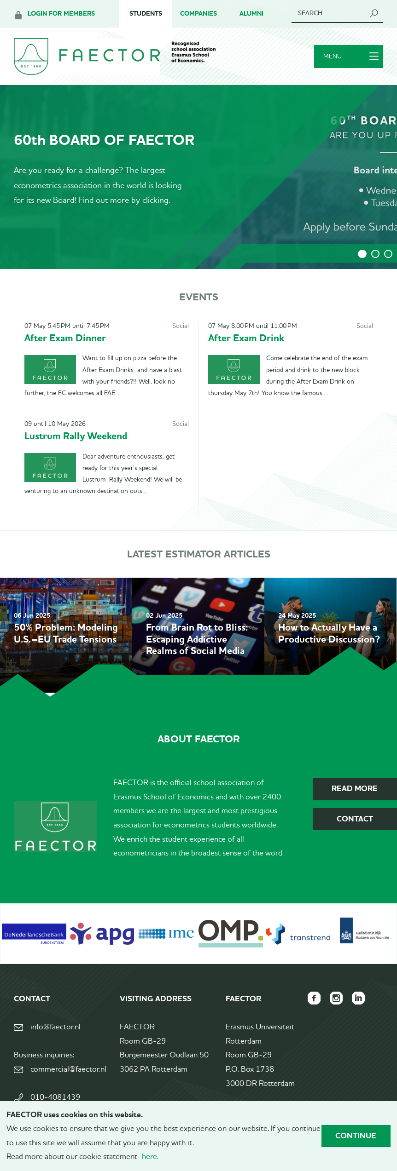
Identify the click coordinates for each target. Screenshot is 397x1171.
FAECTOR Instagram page (336, 998)
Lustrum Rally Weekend (75, 436)
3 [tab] (388, 254)
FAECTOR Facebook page (314, 998)
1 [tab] (362, 254)
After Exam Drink (246, 338)
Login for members (61, 13)
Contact (154, 874)
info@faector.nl (55, 1027)
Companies (198, 13)
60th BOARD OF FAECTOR (104, 140)
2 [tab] (375, 254)
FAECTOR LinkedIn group (358, 998)
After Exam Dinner (65, 338)
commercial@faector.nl (68, 1069)
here (149, 1157)
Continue (355, 1135)
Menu (351, 56)
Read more (128, 874)
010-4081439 (55, 1098)
